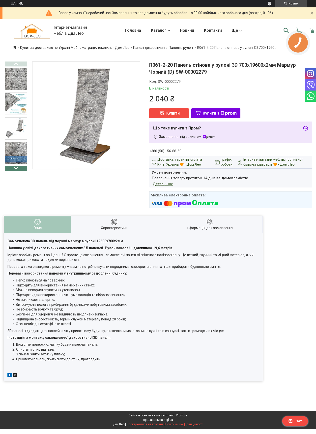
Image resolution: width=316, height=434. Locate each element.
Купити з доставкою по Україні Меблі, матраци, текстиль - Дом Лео (75, 48)
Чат (295, 421)
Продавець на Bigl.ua (158, 420)
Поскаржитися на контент (145, 424)
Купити (173, 113)
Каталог (158, 30)
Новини (187, 30)
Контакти (213, 30)
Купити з (220, 113)
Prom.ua (181, 415)
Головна (133, 30)
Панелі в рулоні (181, 48)
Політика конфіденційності (184, 424)
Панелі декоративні (149, 48)
